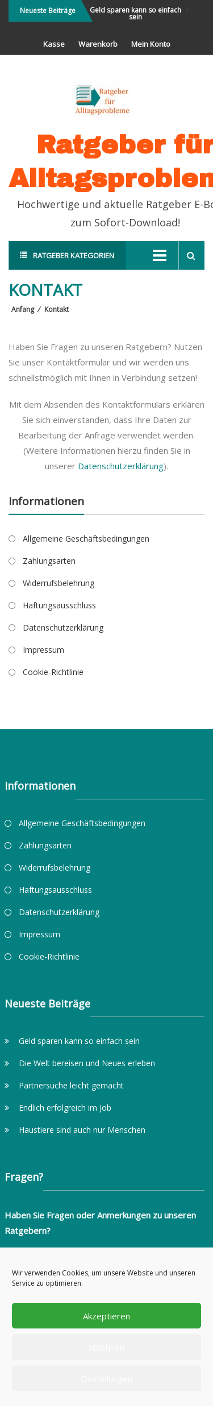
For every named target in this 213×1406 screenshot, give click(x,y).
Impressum (43, 649)
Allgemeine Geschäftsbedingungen (86, 538)
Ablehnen (106, 1347)
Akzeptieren (106, 1316)
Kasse (54, 44)
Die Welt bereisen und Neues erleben (87, 1063)
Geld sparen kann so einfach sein (137, 13)
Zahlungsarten (49, 560)
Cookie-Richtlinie (53, 672)
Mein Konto (150, 44)
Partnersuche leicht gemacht (71, 1085)
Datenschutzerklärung (121, 466)
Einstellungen (106, 1378)
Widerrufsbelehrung (58, 583)
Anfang (22, 309)
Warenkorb (98, 44)
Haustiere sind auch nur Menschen (82, 1129)
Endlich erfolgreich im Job (65, 1107)
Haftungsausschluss (59, 605)
